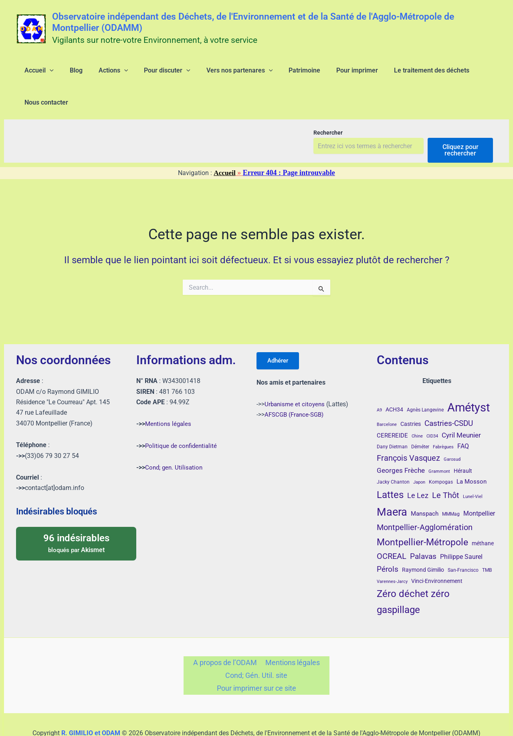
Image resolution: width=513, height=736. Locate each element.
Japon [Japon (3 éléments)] (419, 456)
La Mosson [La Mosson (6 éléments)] (471, 456)
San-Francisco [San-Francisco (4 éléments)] (463, 545)
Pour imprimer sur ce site (256, 666)
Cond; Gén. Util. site (256, 651)
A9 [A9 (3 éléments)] (379, 384)
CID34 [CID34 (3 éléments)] (432, 410)
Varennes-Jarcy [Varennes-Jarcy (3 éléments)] (392, 556)
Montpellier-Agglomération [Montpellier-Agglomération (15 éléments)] (425, 501)
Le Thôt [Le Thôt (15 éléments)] (445, 469)
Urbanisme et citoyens (296, 380)
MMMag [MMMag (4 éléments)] (451, 488)
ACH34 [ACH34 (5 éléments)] (394, 384)
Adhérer (280, 335)
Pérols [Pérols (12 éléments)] (387, 543)
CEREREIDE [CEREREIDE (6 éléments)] (392, 410)
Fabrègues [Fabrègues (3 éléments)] (443, 421)
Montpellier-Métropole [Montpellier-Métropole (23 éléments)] (422, 516)
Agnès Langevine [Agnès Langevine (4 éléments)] (425, 384)
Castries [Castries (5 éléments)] (410, 398)
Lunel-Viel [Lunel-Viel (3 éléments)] (473, 471)
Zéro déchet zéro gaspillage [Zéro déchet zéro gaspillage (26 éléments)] (413, 576)
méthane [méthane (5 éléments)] (483, 517)
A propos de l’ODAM (226, 637)
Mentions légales (169, 398)
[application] (45, 74)
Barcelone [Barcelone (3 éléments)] (387, 398)
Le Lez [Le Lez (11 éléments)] (417, 470)
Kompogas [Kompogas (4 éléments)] (441, 456)
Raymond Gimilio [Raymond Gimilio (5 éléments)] (423, 544)
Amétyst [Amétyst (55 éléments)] (468, 382)
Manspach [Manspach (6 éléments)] (424, 488)
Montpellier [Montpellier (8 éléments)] (479, 488)
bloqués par (76, 517)
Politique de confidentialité (182, 420)
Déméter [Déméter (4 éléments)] (420, 421)
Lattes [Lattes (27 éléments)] (390, 469)
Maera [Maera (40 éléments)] (392, 486)
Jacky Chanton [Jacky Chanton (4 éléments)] (393, 456)
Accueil (224, 147)
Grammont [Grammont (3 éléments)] (439, 446)
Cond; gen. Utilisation (175, 442)
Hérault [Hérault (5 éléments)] (463, 445)
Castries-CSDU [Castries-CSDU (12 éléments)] (448, 397)
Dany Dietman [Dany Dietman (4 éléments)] (392, 421)
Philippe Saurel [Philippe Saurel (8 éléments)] (461, 531)
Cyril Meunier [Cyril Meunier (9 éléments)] (461, 410)
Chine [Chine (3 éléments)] (417, 410)
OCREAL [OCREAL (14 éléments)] (391, 531)
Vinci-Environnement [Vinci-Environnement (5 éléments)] (437, 555)
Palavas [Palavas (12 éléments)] (423, 531)
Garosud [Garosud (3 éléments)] (452, 434)
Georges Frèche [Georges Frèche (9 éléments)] (401, 445)
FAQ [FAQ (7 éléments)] (463, 420)
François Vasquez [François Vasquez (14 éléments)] (408, 433)
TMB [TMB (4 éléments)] (487, 545)
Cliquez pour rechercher (460, 124)
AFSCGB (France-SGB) (296, 390)
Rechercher (328, 107)
